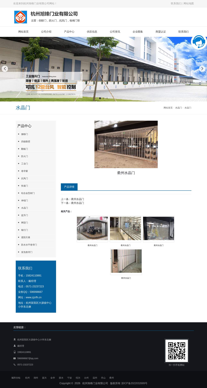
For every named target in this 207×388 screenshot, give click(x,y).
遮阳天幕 (23, 237)
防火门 (22, 156)
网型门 (22, 222)
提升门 (22, 215)
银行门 (22, 230)
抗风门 (22, 178)
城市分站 (15, 377)
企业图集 (138, 31)
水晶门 (178, 107)
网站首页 (23, 31)
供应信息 (92, 31)
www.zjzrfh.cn (34, 297)
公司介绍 (46, 31)
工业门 (22, 163)
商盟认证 (161, 31)
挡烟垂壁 (23, 141)
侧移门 (22, 134)
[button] (100, 98)
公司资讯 (115, 31)
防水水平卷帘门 (27, 244)
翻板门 (22, 148)
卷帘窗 (22, 171)
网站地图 (189, 3)
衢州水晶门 (77, 199)
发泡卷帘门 (24, 252)
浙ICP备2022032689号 (134, 383)
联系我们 (176, 3)
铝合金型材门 (26, 193)
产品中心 (69, 31)
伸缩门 (22, 200)
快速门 (22, 185)
